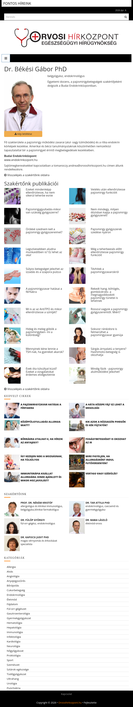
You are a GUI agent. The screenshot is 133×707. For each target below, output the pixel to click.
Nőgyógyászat (15, 650)
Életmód (12, 599)
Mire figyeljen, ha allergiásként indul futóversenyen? (100, 460)
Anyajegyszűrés (16, 581)
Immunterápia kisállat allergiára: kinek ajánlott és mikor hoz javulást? (41, 477)
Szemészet (13, 664)
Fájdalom (12, 604)
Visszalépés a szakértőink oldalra (27, 175)
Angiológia (13, 576)
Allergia (11, 567)
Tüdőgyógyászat (16, 674)
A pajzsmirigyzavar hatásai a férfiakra (41, 406)
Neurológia (13, 646)
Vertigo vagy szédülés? (102, 473)
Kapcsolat (66, 694)
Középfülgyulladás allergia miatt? (40, 423)
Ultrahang (13, 678)
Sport (10, 660)
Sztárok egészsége (18, 669)
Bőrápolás (13, 585)
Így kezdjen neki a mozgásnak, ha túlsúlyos (41, 458)
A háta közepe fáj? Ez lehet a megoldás (105, 406)
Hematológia (14, 622)
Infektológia (14, 636)
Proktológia (14, 655)
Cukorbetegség (16, 590)
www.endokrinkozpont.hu (21, 160)
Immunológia (15, 632)
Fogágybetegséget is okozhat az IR (106, 440)
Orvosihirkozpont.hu (70, 702)
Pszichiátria (13, 688)
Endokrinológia (16, 595)
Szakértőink (15, 494)
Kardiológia (13, 641)
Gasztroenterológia (18, 613)
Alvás (10, 571)
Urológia (12, 683)
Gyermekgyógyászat (19, 618)
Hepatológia (14, 627)
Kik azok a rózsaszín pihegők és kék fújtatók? (106, 423)
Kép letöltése (23, 134)
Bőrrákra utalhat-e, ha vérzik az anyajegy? (42, 440)
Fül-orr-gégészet (16, 608)
